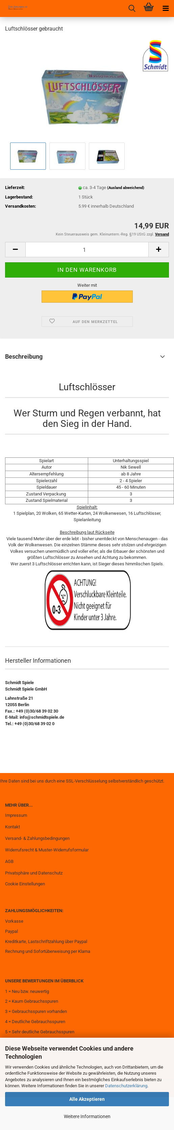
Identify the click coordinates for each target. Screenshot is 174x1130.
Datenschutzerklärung (126, 1085)
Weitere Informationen (87, 1116)
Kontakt (12, 826)
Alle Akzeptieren (87, 1099)
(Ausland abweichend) (125, 188)
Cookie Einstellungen (25, 883)
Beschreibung (24, 356)
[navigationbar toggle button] (165, 8)
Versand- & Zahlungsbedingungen (37, 838)
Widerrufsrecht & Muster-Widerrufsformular (47, 849)
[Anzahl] (87, 249)
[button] (15, 249)
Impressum (16, 815)
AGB (9, 861)
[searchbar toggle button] (131, 8)
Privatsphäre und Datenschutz (34, 872)
